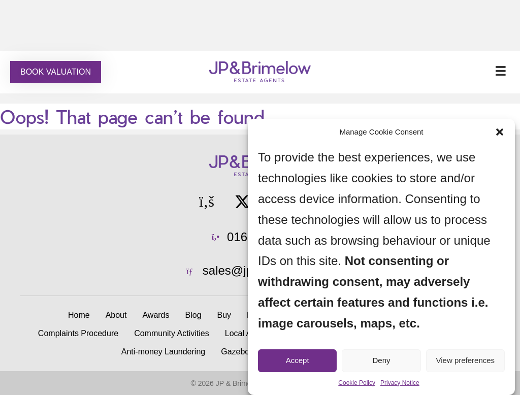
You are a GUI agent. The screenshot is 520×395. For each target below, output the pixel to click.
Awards (155, 315)
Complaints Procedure (78, 333)
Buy (224, 315)
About (116, 315)
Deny (381, 360)
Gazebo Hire (244, 351)
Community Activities (171, 333)
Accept (297, 360)
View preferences (465, 360)
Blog (193, 315)
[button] (500, 132)
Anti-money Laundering (163, 351)
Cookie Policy (356, 382)
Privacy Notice (399, 382)
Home (79, 315)
